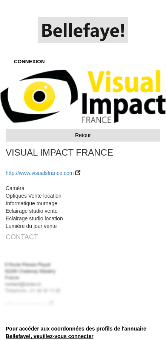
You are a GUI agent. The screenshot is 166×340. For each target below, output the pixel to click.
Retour (83, 135)
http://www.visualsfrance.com (40, 173)
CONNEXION (29, 61)
